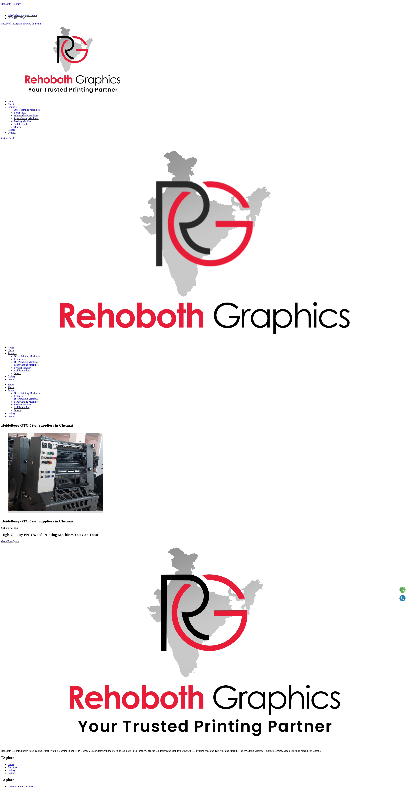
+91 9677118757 (9, 771)
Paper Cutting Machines (26, 364)
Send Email (8, 752)
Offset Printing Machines (27, 356)
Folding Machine (22, 367)
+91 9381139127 (9, 773)
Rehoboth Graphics (11, 4)
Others (17, 373)
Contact (12, 379)
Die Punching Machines (26, 362)
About (11, 350)
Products (12, 353)
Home (11, 347)
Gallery (11, 376)
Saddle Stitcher (21, 370)
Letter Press (20, 359)
